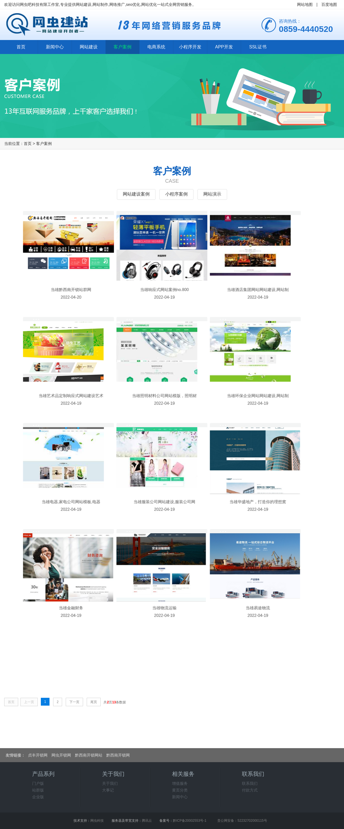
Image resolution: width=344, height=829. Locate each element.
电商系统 (156, 46)
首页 (21, 46)
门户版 (38, 783)
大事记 (108, 790)
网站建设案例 (136, 194)
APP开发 (224, 46)
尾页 (93, 702)
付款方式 (250, 790)
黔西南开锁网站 (88, 755)
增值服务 (180, 783)
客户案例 (122, 46)
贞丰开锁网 (38, 755)
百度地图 (329, 4)
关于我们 (110, 783)
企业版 (38, 797)
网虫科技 (97, 821)
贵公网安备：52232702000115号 (242, 821)
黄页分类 (180, 790)
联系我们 (250, 783)
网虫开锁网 (61, 755)
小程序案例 (176, 194)
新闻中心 (55, 46)
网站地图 (305, 4)
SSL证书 (258, 46)
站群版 (38, 790)
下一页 (74, 702)
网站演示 (212, 194)
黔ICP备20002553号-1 (189, 821)
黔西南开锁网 (118, 755)
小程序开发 (190, 46)
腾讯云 (147, 821)
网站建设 (89, 46)
